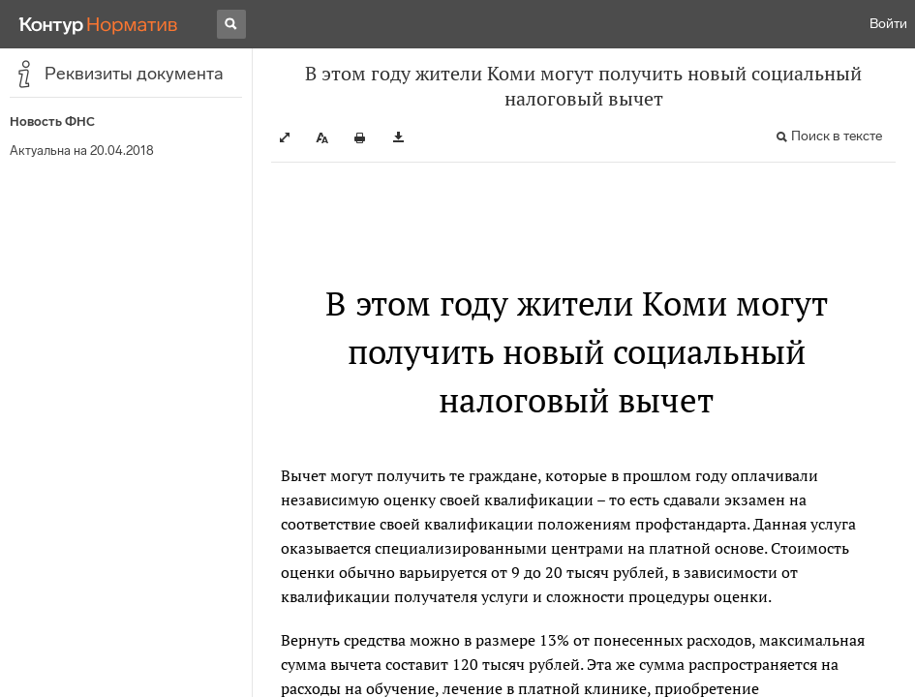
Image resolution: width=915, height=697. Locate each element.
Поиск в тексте (836, 136)
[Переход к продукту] (98, 24)
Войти (888, 23)
